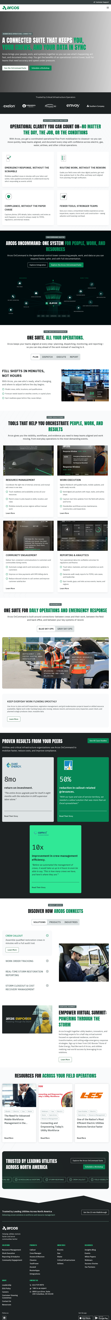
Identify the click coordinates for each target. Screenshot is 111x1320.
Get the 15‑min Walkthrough (95, 1212)
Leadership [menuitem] (6, 1285)
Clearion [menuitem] (33, 1260)
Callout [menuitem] (33, 1250)
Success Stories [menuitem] (91, 1263)
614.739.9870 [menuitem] (37, 1285)
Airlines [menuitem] (60, 1263)
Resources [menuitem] (89, 1245)
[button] (35, 357)
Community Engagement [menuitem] (12, 1260)
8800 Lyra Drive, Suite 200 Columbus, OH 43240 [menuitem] (41, 1292)
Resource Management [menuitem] (11, 1250)
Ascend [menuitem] (33, 1267)
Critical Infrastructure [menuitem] (66, 1260)
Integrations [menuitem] (35, 1274)
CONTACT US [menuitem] (34, 1280)
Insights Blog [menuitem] (90, 1250)
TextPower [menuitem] (34, 1263)
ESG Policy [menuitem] (6, 1288)
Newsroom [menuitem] (6, 1305)
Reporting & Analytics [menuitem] (11, 1257)
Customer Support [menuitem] (101, 2)
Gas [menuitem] (58, 1253)
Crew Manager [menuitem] (35, 1253)
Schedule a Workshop (40, 68)
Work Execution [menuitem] (8, 1253)
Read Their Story (11, 816)
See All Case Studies (98, 741)
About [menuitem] (4, 1280)
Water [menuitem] (59, 1257)
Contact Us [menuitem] (6, 1301)
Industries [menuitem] (61, 1245)
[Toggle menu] (108, 7)
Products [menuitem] (33, 1245)
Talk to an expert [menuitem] (38, 1288)
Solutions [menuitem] (6, 1245)
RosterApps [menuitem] (35, 1270)
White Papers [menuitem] (90, 1257)
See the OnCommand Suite (15, 68)
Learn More (13, 719)
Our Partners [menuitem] (90, 1267)
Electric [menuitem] (60, 1250)
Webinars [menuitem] (88, 1260)
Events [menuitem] (87, 1253)
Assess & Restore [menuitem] (37, 1257)
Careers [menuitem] (5, 1292)
